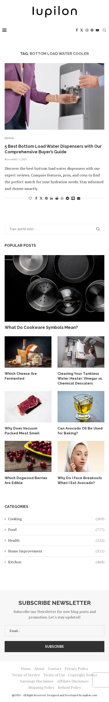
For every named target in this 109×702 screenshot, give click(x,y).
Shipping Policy (41, 687)
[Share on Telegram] (67, 198)
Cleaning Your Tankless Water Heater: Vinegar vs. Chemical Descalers (80, 378)
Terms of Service (26, 674)
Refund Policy (69, 687)
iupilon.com (90, 695)
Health (56, 540)
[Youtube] (97, 30)
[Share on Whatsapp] (62, 198)
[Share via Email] (78, 198)
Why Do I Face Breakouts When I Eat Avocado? (80, 480)
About (39, 668)
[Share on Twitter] (41, 198)
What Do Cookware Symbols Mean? (41, 327)
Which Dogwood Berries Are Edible (26, 480)
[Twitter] (81, 30)
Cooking (56, 518)
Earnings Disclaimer (37, 681)
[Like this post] (30, 198)
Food (56, 529)
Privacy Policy (76, 668)
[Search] (104, 30)
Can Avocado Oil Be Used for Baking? (80, 430)
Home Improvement (56, 551)
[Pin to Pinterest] (46, 198)
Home (26, 668)
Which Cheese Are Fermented (21, 376)
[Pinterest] (92, 30)
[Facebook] (77, 30)
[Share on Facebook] (36, 198)
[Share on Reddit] (56, 198)
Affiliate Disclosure (73, 681)
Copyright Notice (82, 674)
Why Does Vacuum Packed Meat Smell (22, 430)
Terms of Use (54, 674)
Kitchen (56, 561)
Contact (54, 668)
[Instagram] (87, 30)
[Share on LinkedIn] (51, 198)
